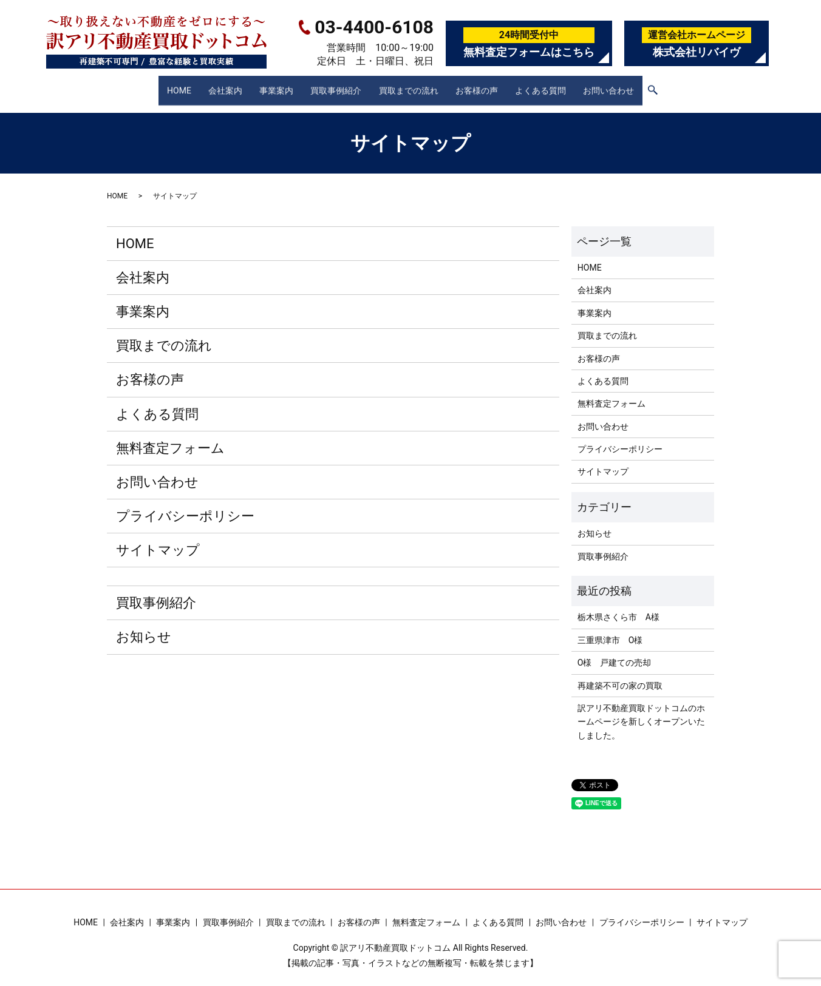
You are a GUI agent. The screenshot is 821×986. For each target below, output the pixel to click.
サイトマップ (158, 538)
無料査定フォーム (170, 436)
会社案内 (217, 84)
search (665, 85)
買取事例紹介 (333, 84)
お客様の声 (481, 84)
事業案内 (271, 84)
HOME (167, 84)
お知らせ (143, 625)
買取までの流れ (410, 84)
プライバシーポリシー (185, 504)
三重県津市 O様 (610, 628)
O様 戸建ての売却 (614, 651)
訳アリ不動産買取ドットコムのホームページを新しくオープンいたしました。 (641, 710)
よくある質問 (548, 84)
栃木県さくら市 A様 (618, 605)
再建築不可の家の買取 (620, 673)
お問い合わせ (620, 84)
